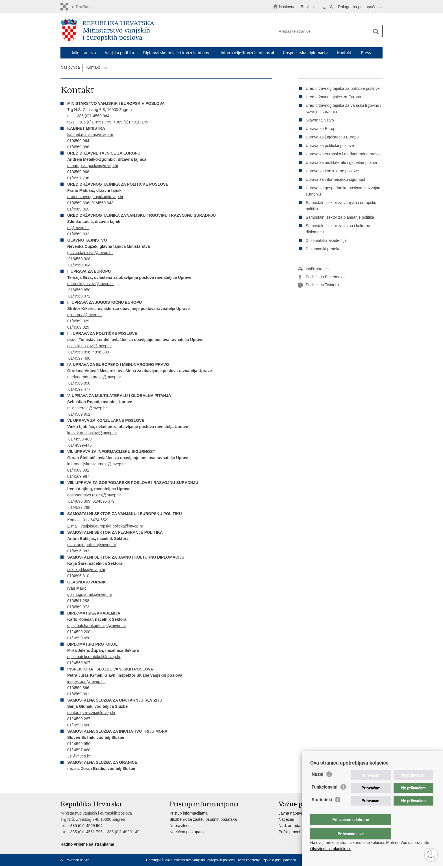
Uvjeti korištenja (248, 860)
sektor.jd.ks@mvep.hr (86, 569)
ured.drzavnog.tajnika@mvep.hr (95, 196)
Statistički (322, 811)
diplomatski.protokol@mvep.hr (94, 656)
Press (366, 52)
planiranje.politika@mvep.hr (91, 544)
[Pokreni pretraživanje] (376, 31)
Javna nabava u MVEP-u (300, 813)
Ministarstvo (84, 52)
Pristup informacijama (189, 813)
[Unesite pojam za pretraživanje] (325, 31)
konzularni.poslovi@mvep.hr (92, 433)
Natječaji (286, 819)
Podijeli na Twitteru (318, 285)
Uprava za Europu (322, 128)
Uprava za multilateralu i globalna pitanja (341, 162)
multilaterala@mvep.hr (87, 408)
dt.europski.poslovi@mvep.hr (92, 165)
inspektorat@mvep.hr (86, 681)
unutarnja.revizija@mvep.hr (91, 712)
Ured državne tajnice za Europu (333, 97)
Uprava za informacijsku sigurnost (335, 179)
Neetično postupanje (188, 832)
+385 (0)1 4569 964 (85, 825)
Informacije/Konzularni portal (247, 52)
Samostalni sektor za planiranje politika (340, 217)
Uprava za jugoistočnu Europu (332, 137)
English (307, 7)
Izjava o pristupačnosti (279, 860)
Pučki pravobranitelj (296, 832)
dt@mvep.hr (78, 227)
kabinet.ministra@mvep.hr (90, 134)
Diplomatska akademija (326, 240)
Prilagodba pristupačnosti (360, 7)
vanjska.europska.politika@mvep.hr (112, 526)
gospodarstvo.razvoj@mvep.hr (94, 495)
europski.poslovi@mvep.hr (90, 283)
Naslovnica (70, 67)
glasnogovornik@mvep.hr (89, 594)
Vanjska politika (119, 52)
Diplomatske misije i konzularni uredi (177, 52)
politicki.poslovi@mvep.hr (89, 346)
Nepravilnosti (181, 825)
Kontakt (344, 52)
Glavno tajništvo (320, 120)
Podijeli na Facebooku (321, 277)
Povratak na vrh (77, 860)
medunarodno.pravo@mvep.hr (94, 377)
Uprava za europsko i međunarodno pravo (343, 154)
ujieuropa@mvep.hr (84, 314)
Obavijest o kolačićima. (330, 849)
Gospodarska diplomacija (305, 52)
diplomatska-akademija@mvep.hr (96, 625)
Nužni (317, 785)
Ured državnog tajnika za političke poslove (342, 88)
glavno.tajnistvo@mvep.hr (90, 252)
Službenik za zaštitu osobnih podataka (203, 819)
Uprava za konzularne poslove (332, 171)
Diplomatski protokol (323, 249)
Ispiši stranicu (314, 269)
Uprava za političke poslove (330, 145)
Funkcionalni (325, 798)
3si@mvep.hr (79, 756)
